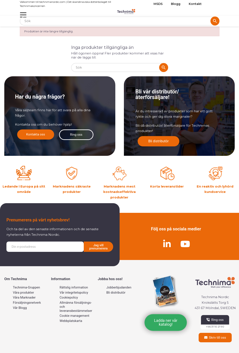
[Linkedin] (166, 243)
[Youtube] (185, 243)
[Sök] (119, 21)
